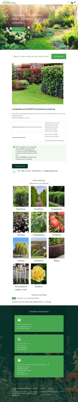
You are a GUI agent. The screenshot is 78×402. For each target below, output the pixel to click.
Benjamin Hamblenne (33, 298)
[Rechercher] (31, 56)
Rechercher (59, 56)
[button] (74, 2)
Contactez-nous (20, 166)
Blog (14, 298)
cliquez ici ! (27, 117)
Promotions (18, 29)
